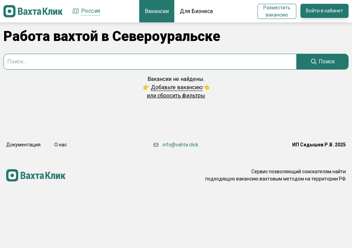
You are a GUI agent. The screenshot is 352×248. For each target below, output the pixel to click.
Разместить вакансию (276, 11)
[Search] (323, 62)
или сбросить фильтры (176, 95)
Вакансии (157, 11)
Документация (23, 144)
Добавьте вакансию (177, 87)
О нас (60, 144)
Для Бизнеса (196, 11)
